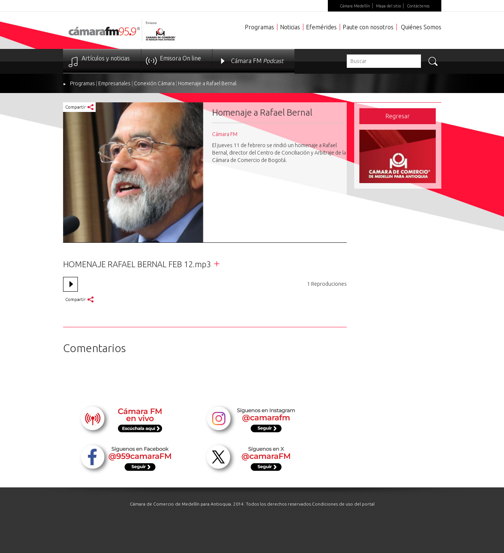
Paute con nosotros (368, 27)
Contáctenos (418, 6)
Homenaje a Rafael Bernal (207, 83)
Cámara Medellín (355, 6)
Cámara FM (257, 60)
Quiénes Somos (421, 27)
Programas (259, 27)
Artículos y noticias (106, 58)
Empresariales (114, 83)
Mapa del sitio (388, 6)
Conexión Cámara (154, 83)
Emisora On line (180, 58)
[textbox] (384, 61)
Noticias (290, 27)
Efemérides (321, 27)
